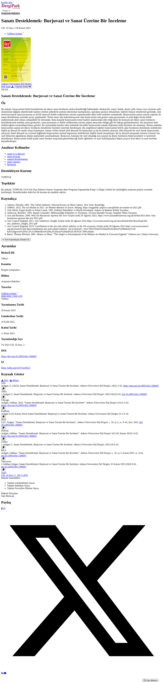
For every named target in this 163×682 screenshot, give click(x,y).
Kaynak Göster (23, 87)
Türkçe (6, 10)
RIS (4, 380)
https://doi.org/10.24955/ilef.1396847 (19, 356)
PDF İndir (7, 86)
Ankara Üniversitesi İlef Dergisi (16, 84)
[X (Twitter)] (81, 670)
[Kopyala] (3, 388)
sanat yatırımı (13, 162)
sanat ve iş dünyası (16, 154)
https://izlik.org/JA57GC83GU (15, 368)
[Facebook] (2, 508)
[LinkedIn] (2, 673)
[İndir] (13, 496)
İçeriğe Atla (6, 2)
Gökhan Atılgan (14, 33)
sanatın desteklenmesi (17, 159)
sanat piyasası (13, 156)
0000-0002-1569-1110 (11, 296)
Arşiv (4, 472)
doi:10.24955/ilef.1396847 (134, 394)
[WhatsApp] (4, 508)
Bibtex (14, 380)
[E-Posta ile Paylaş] (5, 673)
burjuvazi (11, 164)
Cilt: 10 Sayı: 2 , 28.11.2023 (14, 475)
